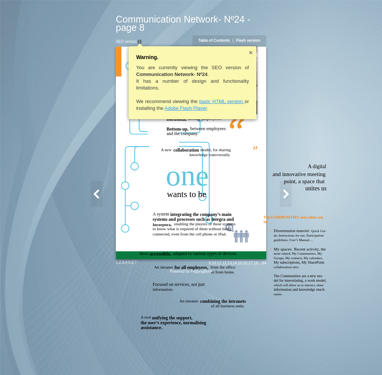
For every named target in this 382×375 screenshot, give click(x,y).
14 (272, 359)
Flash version (285, 32)
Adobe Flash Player (149, 100)
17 (287, 359)
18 (292, 359)
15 (276, 359)
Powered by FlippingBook (191, 367)
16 (282, 359)
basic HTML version (185, 93)
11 (256, 359)
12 (261, 359)
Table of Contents (251, 32)
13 (266, 359)
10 (251, 359)
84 (301, 359)
